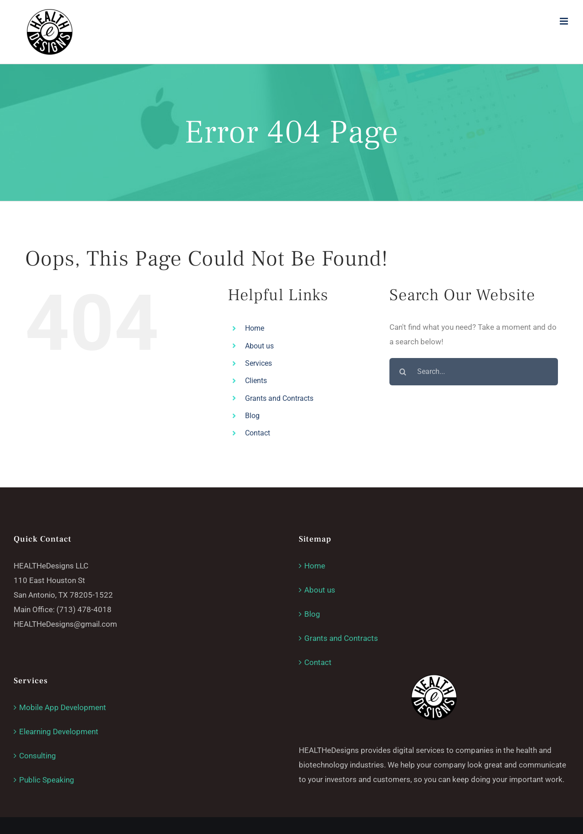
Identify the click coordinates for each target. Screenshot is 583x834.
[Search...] (473, 371)
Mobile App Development (62, 707)
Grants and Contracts (279, 398)
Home (254, 328)
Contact (257, 433)
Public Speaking (46, 779)
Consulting (37, 755)
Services (258, 363)
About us (259, 346)
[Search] (403, 371)
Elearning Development (58, 731)
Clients (256, 380)
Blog (252, 415)
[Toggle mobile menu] (564, 21)
